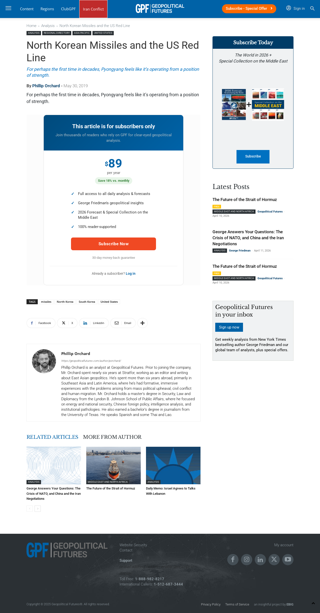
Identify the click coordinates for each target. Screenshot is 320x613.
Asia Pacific (82, 33)
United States (103, 33)
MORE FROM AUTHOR (116, 437)
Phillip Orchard (46, 85)
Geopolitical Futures (270, 212)
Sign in (295, 8)
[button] (312, 9)
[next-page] (37, 508)
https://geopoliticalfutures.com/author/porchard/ (91, 360)
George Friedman (239, 250)
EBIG (290, 604)
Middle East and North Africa (108, 481)
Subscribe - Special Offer (249, 8)
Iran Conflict (93, 9)
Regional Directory (57, 33)
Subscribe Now (113, 243)
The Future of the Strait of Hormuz (110, 488)
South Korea (87, 302)
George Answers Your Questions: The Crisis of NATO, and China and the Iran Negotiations (53, 493)
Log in (131, 274)
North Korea (65, 302)
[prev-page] (29, 508)
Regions (47, 8)
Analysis (48, 26)
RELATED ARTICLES (53, 437)
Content (27, 8)
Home (31, 26)
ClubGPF (68, 8)
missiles (46, 302)
